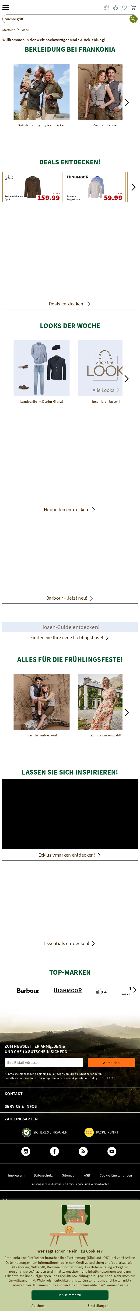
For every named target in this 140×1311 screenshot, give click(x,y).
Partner (38, 1257)
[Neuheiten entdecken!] (70, 474)
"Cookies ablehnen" (90, 1285)
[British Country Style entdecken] (42, 96)
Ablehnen (39, 1305)
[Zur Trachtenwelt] (106, 96)
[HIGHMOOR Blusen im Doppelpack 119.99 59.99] (95, 187)
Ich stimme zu (70, 1295)
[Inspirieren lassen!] (106, 372)
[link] (107, 8)
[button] (126, 102)
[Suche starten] (133, 19)
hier (28, 1285)
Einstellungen (98, 1305)
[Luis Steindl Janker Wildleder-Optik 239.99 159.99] (32, 187)
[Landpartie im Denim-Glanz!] (42, 372)
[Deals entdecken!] (70, 261)
